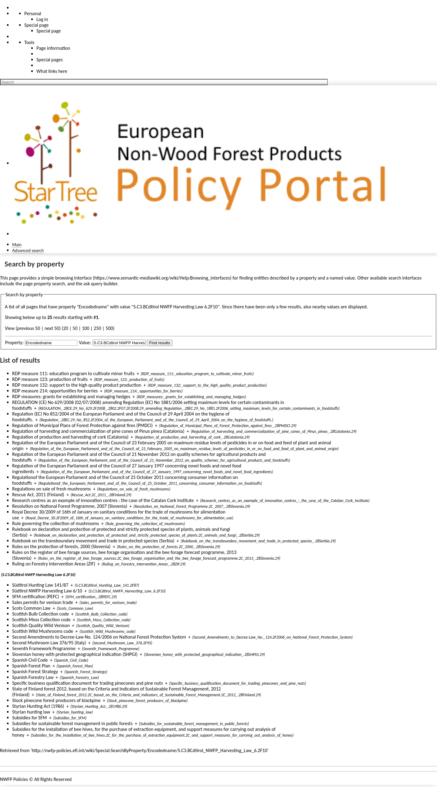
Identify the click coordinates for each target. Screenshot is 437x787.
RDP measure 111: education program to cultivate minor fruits (73, 373)
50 (75, 328)
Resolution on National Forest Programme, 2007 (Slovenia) (69, 506)
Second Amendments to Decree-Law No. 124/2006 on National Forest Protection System (99, 637)
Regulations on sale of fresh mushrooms (51, 489)
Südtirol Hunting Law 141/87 (40, 585)
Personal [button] (32, 13)
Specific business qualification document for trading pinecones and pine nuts (87, 683)
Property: (14, 342)
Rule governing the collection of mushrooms (55, 523)
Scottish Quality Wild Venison (41, 625)
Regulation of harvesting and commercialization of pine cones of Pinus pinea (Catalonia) (98, 431)
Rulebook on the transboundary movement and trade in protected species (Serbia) (93, 541)
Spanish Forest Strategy (35, 671)
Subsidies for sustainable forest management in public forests (72, 723)
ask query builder (100, 284)
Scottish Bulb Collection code (40, 614)
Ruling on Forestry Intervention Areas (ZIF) (53, 564)
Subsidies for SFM (29, 718)
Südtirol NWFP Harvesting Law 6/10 (47, 591)
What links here (51, 71)
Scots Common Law (31, 608)
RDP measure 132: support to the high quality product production (76, 385)
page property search (44, 284)
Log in (42, 19)
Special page (48, 31)
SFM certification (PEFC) (35, 596)
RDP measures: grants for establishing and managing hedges (71, 396)
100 (85, 328)
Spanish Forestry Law (32, 677)
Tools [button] (29, 42)
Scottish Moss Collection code (41, 619)
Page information (53, 48)
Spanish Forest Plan (31, 666)
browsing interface (73, 278)
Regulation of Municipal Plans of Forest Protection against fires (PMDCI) (82, 425)
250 (97, 328)
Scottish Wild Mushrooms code (42, 631)
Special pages (49, 60)
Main (17, 244)
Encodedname (93, 307)
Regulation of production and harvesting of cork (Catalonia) (70, 437)
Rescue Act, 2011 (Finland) (38, 494)
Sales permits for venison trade (42, 602)
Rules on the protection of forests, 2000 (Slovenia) (61, 546)
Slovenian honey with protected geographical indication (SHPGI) (74, 654)
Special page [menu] (36, 25)
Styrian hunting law (31, 712)
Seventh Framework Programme (44, 648)
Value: (85, 342)
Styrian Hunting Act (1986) (38, 706)
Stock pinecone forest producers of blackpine (56, 700)
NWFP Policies (14, 779)
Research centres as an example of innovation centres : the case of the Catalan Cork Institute (103, 500)
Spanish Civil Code (30, 660)
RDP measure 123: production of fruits (50, 379)
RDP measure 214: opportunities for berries (55, 391)
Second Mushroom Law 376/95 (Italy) (49, 643)
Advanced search (28, 250)
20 (65, 328)
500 (109, 328)
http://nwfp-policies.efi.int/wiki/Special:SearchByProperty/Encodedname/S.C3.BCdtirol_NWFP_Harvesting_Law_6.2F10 (149, 750)
